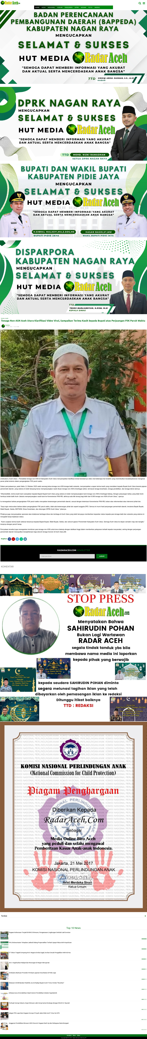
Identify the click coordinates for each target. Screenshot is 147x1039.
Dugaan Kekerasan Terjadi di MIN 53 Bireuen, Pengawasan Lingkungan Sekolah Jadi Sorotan (39, 932)
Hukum (59, 7)
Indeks (97, 7)
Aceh (43, 7)
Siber (78, 1035)
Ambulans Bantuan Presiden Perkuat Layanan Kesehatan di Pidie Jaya (32, 973)
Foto (90, 7)
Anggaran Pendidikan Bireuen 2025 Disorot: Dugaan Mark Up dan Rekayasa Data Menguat (39, 1023)
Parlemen (68, 7)
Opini (77, 7)
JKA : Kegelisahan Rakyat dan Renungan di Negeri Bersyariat (29, 962)
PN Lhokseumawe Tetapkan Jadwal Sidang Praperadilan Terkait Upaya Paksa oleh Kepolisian (40, 942)
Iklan (74, 1035)
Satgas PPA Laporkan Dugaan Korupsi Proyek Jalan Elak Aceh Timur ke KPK (34, 1013)
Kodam (83, 7)
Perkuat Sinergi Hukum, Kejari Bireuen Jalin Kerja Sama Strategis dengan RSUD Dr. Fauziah (39, 1003)
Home (37, 7)
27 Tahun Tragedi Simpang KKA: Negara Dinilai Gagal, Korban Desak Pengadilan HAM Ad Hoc (40, 952)
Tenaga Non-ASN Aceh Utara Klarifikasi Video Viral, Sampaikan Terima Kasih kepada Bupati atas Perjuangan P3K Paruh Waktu (73, 320)
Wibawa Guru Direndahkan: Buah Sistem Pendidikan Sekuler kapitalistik (33, 993)
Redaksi (69, 1035)
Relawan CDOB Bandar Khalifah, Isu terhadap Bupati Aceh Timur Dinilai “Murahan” (36, 983)
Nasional (51, 7)
